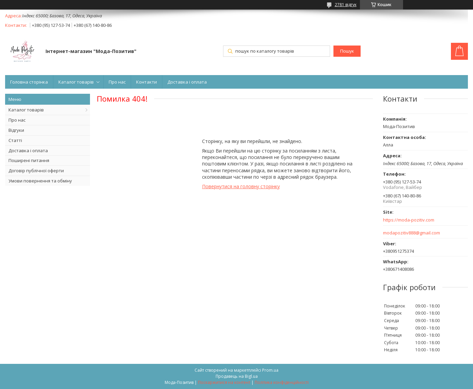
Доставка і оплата (187, 82)
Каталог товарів (76, 82)
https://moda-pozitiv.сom (408, 220)
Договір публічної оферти (36, 170)
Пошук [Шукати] (346, 51)
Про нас (117, 82)
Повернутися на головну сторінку (241, 186)
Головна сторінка (29, 82)
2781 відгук (346, 4)
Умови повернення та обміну (40, 181)
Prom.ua (270, 370)
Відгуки (16, 130)
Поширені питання (28, 160)
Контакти (146, 82)
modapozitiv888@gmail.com (411, 233)
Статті (15, 140)
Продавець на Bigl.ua (237, 376)
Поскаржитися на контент (224, 382)
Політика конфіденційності (282, 382)
